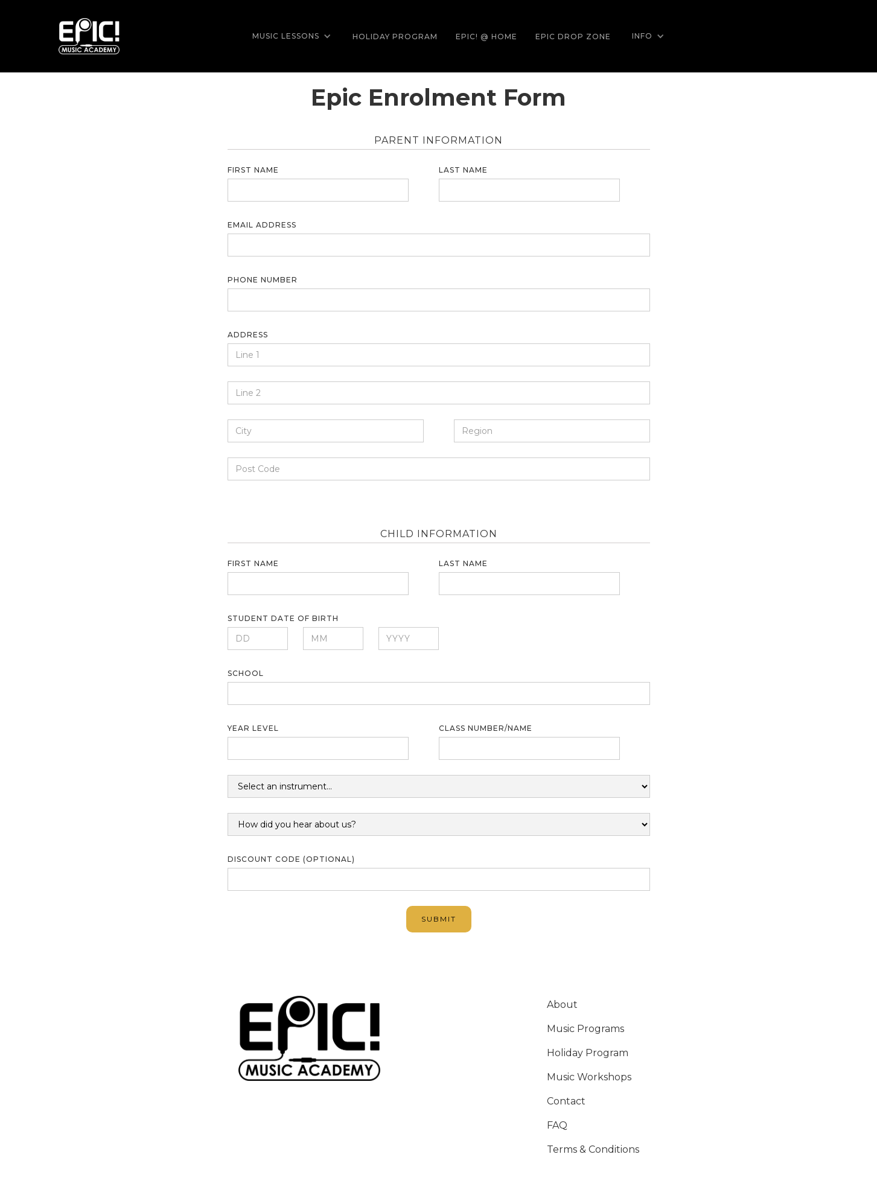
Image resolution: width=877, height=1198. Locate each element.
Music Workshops (589, 1077)
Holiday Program (395, 36)
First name (253, 169)
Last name (463, 169)
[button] (291, 36)
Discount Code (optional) (291, 859)
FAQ (557, 1125)
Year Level (253, 728)
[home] (89, 36)
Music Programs (585, 1028)
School (246, 673)
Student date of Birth (283, 618)
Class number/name (485, 728)
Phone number (263, 279)
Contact (566, 1101)
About (562, 1004)
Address (248, 334)
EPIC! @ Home (486, 36)
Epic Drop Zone (573, 36)
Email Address (262, 224)
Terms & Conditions (593, 1149)
